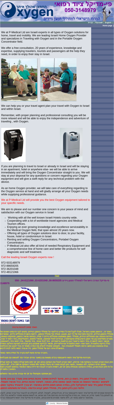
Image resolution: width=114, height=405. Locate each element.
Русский (99, 23)
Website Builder (62, 403)
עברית (90, 23)
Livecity (52, 403)
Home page (107, 26)
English (108, 23)
